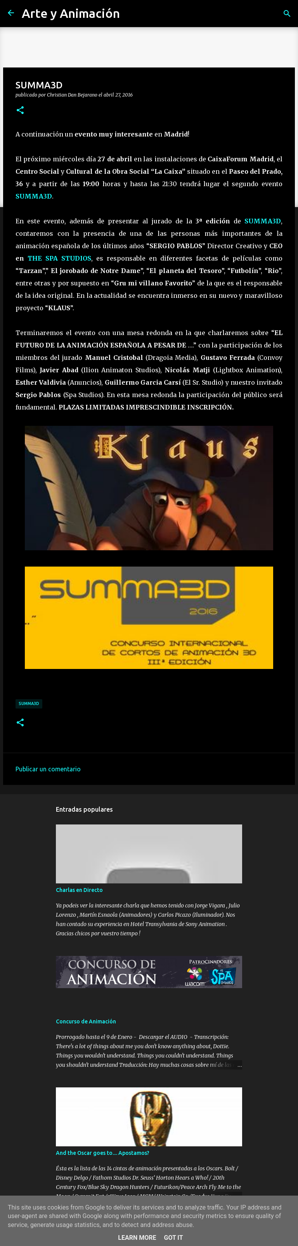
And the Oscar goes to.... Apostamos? (102, 1153)
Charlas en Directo (79, 890)
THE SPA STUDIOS (59, 258)
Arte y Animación (71, 13)
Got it (173, 1237)
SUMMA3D (34, 196)
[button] (20, 110)
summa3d (29, 703)
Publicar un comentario (48, 769)
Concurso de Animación (86, 1021)
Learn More (137, 1237)
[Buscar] (287, 13)
